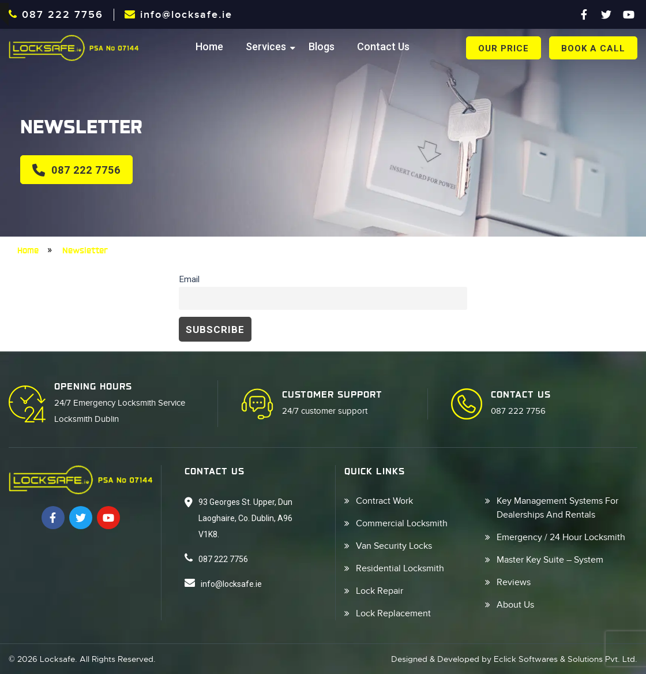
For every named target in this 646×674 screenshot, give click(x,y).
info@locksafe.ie (178, 15)
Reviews (514, 582)
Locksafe (57, 659)
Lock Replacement (393, 613)
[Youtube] (628, 14)
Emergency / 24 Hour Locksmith (561, 537)
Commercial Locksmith (402, 523)
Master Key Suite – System (550, 560)
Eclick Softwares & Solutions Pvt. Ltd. (565, 659)
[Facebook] (583, 14)
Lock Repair (379, 591)
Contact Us (383, 46)
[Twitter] (606, 14)
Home (209, 46)
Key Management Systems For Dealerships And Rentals (557, 508)
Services (266, 46)
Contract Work (384, 501)
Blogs (322, 46)
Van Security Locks (394, 546)
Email (189, 279)
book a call (593, 48)
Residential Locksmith (400, 568)
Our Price (503, 48)
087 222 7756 (56, 15)
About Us (515, 605)
